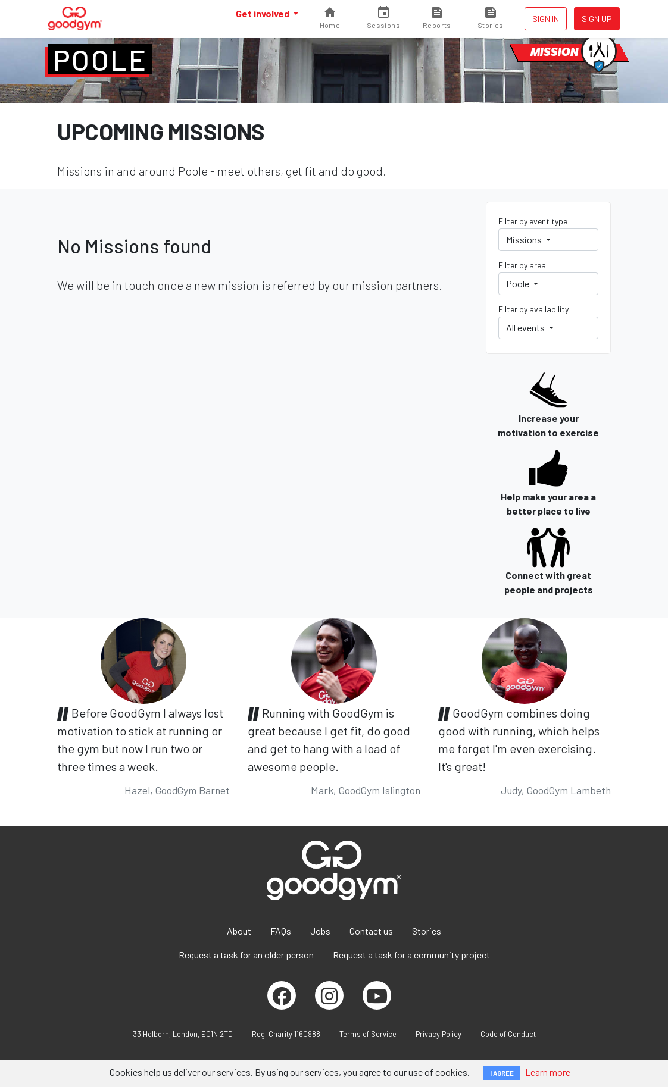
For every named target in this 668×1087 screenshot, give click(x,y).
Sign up (597, 19)
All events (526, 327)
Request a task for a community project (411, 954)
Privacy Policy (438, 1034)
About (239, 930)
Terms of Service (368, 1034)
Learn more (547, 1071)
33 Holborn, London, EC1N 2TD (183, 1034)
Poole (100, 59)
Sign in (545, 19)
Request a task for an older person (246, 954)
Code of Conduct (508, 1034)
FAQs (280, 930)
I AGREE (502, 1073)
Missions (525, 239)
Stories (426, 930)
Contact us (371, 930)
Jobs (320, 930)
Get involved (263, 13)
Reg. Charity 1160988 (286, 1034)
